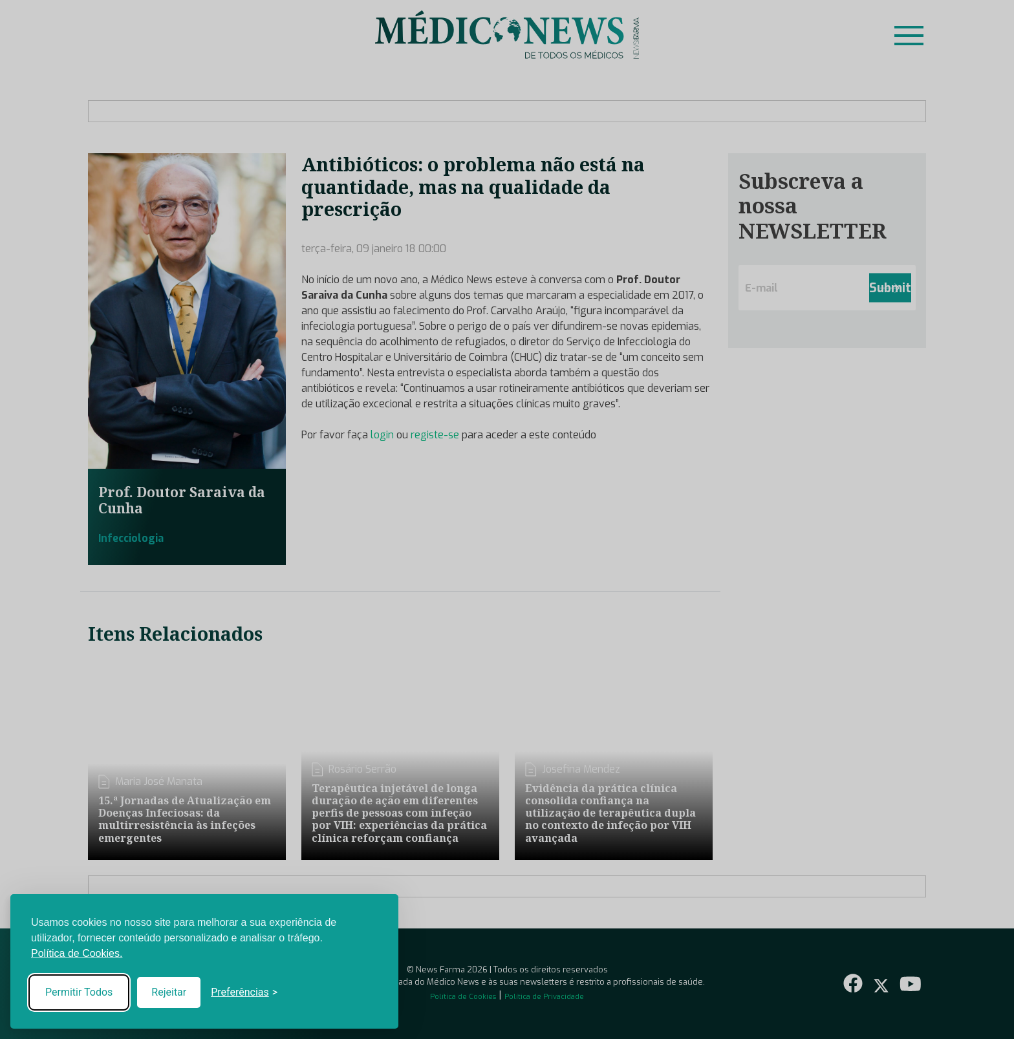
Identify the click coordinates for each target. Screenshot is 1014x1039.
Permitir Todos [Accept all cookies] (79, 992)
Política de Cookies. (76, 953)
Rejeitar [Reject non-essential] (168, 992)
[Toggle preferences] (244, 992)
